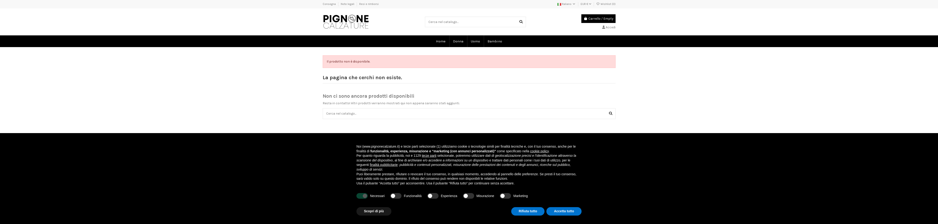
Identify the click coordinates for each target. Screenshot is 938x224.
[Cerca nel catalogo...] (521, 22)
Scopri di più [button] (374, 211)
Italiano (566, 4)
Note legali (348, 4)
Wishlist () (606, 4)
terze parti (429, 155)
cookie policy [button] (539, 151)
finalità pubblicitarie (384, 165)
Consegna (330, 4)
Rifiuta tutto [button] (528, 211)
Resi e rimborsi (369, 4)
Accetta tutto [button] (564, 211)
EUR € (586, 4)
